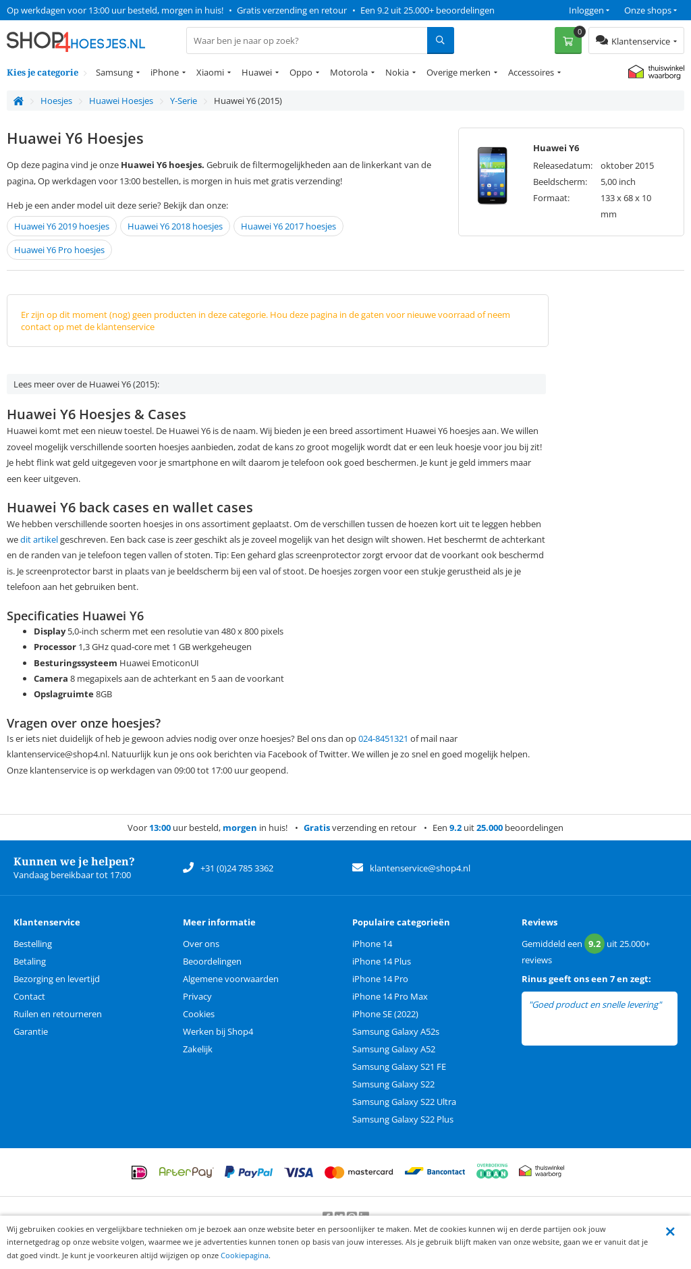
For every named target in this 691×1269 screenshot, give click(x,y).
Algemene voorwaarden (231, 979)
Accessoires (531, 72)
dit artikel (39, 539)
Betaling (29, 961)
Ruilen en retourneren (57, 1014)
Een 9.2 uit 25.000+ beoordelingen (427, 10)
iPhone (164, 72)
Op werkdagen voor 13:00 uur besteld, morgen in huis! (115, 10)
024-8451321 (383, 738)
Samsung (114, 72)
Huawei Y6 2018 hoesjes (175, 226)
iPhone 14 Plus (381, 961)
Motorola (349, 72)
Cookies (199, 1014)
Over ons (201, 944)
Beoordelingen (212, 961)
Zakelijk (198, 1049)
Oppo (300, 72)
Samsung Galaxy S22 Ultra (404, 1102)
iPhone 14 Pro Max (390, 996)
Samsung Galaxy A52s (395, 1031)
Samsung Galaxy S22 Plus (402, 1119)
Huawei (257, 72)
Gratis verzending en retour (292, 10)
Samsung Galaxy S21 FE (399, 1066)
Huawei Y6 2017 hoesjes (288, 226)
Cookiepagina (245, 1255)
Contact (29, 996)
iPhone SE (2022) (385, 1014)
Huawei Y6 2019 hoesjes (61, 226)
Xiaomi (210, 72)
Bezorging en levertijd (56, 979)
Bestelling (32, 944)
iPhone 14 (372, 944)
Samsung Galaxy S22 (393, 1084)
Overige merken (458, 72)
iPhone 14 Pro (380, 979)
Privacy (197, 996)
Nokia (397, 72)
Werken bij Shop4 (218, 1031)
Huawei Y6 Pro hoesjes (59, 250)
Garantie (30, 1031)
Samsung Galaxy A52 (393, 1049)
